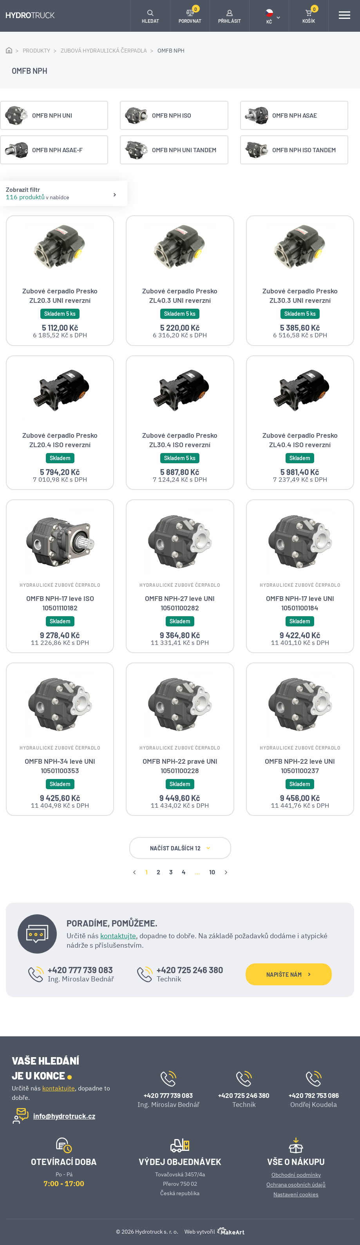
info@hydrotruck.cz (64, 1115)
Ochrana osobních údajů (296, 1184)
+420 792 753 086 (314, 1095)
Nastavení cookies (295, 1194)
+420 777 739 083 (80, 969)
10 (212, 871)
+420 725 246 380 (190, 969)
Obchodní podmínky (296, 1174)
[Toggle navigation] (344, 15)
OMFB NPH (171, 50)
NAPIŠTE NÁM (288, 974)
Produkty (36, 50)
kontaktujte (118, 935)
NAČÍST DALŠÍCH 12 (180, 848)
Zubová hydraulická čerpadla (104, 50)
